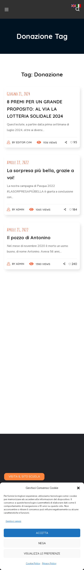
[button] (78, 488)
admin (20, 209)
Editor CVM (24, 142)
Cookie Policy (33, 563)
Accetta (42, 533)
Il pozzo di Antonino (28, 237)
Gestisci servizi (13, 521)
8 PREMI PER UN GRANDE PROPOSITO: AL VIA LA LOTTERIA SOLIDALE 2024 (35, 109)
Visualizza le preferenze (42, 553)
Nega (42, 543)
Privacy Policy (49, 563)
